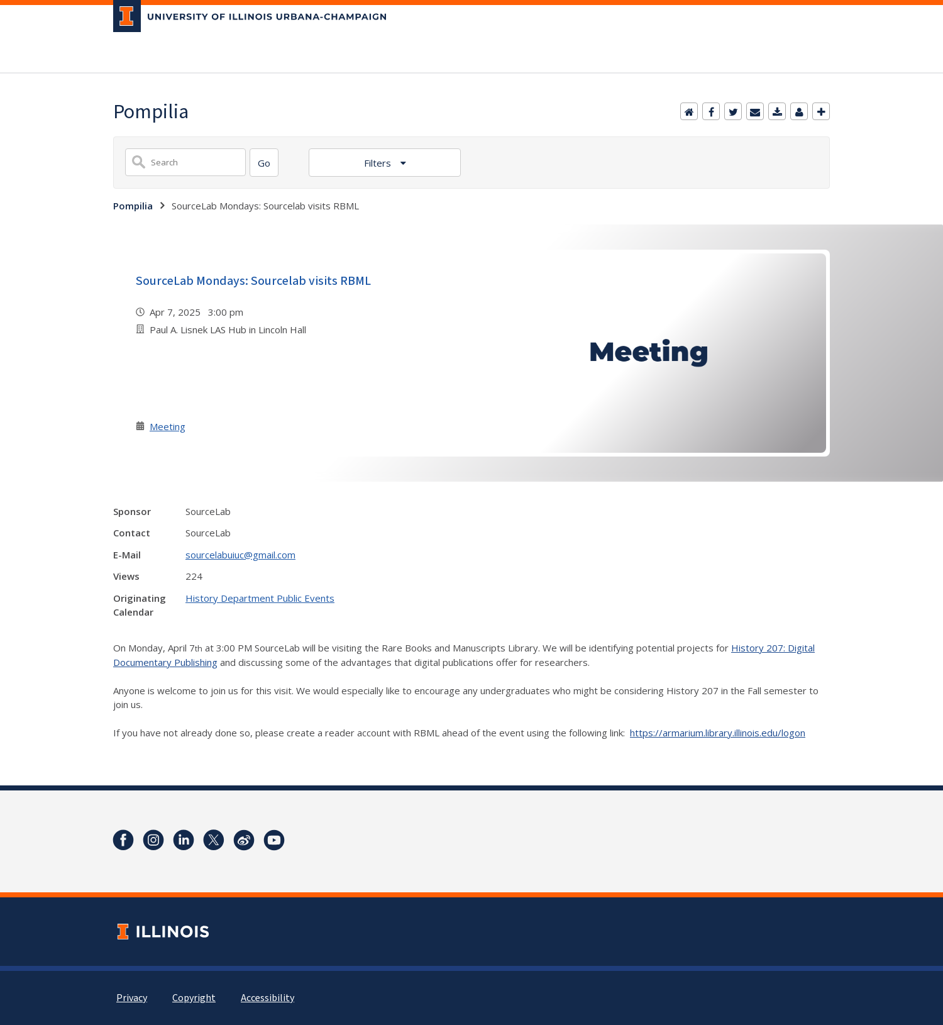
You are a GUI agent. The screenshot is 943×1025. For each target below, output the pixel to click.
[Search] (264, 162)
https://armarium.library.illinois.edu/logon (717, 732)
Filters (379, 163)
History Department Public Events (259, 598)
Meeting (167, 426)
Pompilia (133, 205)
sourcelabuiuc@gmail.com (240, 554)
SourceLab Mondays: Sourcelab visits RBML (253, 281)
